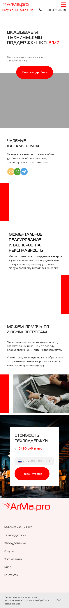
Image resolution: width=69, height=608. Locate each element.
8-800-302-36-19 (54, 10)
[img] (15, 5)
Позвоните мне (32, 473)
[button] (18, 9)
